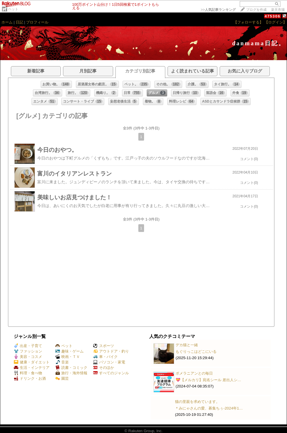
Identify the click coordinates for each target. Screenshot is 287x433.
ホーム (7, 22)
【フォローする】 (248, 22)
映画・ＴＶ (67, 357)
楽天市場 (278, 10)
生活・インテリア (32, 367)
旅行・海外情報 (71, 373)
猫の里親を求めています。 (197, 401)
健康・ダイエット (32, 362)
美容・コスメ (28, 357)
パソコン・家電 (109, 362)
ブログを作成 (256, 10)
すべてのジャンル (111, 373)
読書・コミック (71, 367)
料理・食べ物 (28, 373)
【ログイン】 (275, 22)
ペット (13, 9)
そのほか (103, 367)
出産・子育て (28, 346)
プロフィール (37, 22)
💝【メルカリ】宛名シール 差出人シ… (208, 380)
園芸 (62, 378)
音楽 (62, 362)
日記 (19, 22)
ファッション (28, 351)
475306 (272, 16)
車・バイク (105, 357)
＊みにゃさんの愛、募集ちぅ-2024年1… (209, 408)
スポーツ (103, 346)
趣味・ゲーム (69, 351)
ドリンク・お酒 (30, 378)
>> (218, 10)
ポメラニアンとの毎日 (194, 373)
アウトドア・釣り (111, 351)
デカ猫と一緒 (187, 345)
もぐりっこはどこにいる (196, 351)
